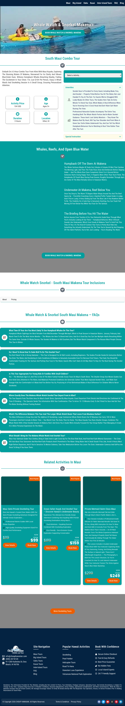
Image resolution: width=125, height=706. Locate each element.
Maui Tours (37, 654)
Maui (68, 3)
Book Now (32, 545)
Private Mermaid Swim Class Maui (100, 509)
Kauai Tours (38, 664)
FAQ (116, 3)
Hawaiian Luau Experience (73, 670)
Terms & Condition (62, 702)
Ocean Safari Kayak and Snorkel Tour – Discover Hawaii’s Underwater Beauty (61, 510)
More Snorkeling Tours (62, 611)
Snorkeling (66, 655)
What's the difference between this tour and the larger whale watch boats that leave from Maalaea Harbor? (55, 414)
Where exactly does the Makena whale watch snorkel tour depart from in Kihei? (42, 395)
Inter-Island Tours (104, 3)
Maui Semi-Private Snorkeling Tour (18, 509)
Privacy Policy (76, 702)
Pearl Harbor (67, 658)
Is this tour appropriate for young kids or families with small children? (39, 374)
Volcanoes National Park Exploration (77, 674)
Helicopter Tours (68, 662)
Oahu (86, 3)
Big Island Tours (39, 657)
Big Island (77, 3)
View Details (10, 545)
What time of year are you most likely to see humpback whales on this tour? (41, 330)
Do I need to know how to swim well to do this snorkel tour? (34, 352)
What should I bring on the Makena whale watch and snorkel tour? (37, 436)
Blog (122, 3)
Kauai (92, 3)
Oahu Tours (38, 661)
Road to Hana (68, 666)
